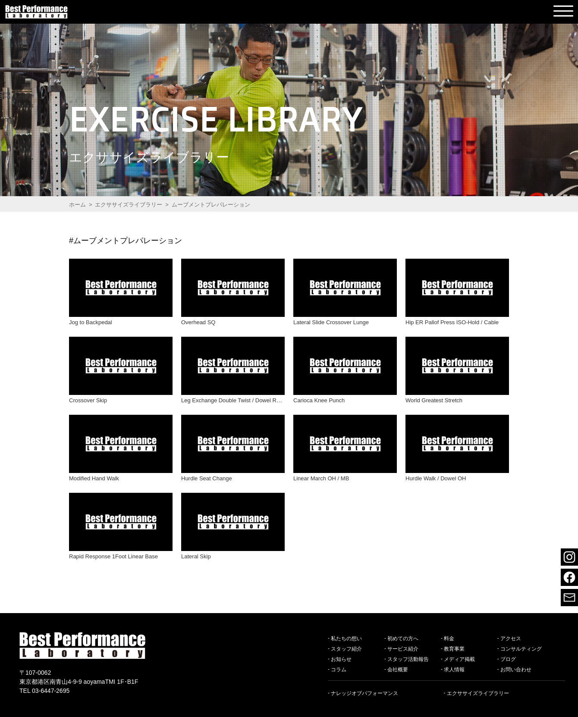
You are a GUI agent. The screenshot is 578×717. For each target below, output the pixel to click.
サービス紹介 (402, 648)
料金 (449, 638)
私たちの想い (346, 638)
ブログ (508, 659)
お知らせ (341, 659)
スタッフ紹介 (346, 648)
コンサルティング (521, 648)
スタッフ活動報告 (408, 659)
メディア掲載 (459, 659)
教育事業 (454, 648)
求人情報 (454, 669)
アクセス (510, 638)
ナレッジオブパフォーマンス (364, 693)
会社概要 (397, 669)
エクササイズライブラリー (478, 693)
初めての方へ (402, 638)
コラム (338, 669)
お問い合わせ (515, 669)
